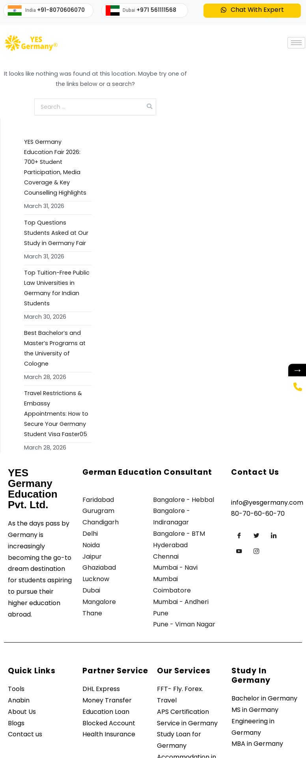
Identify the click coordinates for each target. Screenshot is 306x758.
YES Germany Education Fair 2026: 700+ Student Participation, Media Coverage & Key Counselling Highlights (55, 167)
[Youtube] (239, 551)
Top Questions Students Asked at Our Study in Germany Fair (56, 233)
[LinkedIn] (274, 535)
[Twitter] (256, 535)
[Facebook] (239, 535)
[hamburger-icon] (296, 42)
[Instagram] (256, 551)
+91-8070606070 (61, 10)
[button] (252, 11)
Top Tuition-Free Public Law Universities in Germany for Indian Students (57, 288)
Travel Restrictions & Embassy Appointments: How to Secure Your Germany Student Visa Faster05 (56, 413)
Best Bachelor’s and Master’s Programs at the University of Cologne (55, 348)
